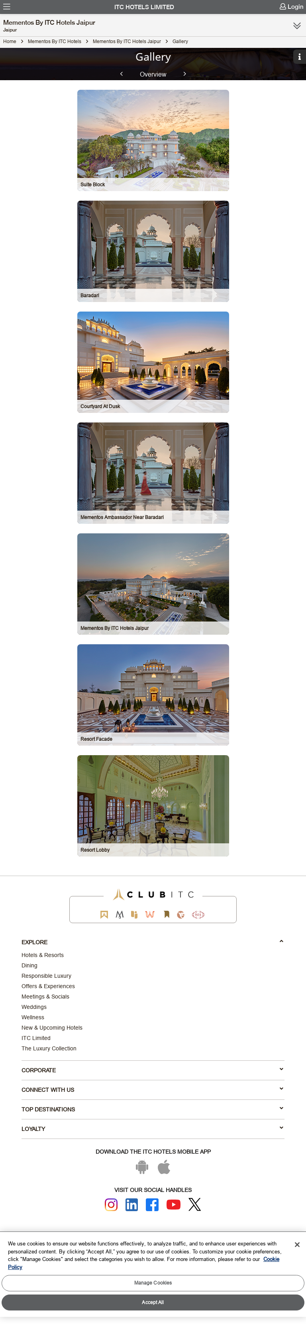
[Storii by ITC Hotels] (166, 914)
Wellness (33, 1017)
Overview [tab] (153, 74)
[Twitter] (194, 1204)
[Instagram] (111, 1204)
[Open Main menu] (6, 7)
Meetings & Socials (45, 996)
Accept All (153, 1302)
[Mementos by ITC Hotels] (120, 914)
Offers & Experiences (48, 986)
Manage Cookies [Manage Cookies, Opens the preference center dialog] (153, 1283)
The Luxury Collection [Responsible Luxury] (49, 1048)
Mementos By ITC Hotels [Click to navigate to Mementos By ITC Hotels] (54, 41)
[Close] (297, 1244)
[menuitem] (6, 7)
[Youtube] (174, 1205)
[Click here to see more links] (297, 25)
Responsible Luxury (46, 976)
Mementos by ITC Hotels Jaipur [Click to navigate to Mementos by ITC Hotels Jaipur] (127, 41)
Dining (29, 965)
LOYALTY (152, 1128)
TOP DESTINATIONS (152, 1109)
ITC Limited (36, 1038)
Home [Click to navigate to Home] (9, 41)
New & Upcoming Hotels (52, 1027)
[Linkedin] (132, 1204)
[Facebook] (152, 1204)
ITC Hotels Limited (144, 7)
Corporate (152, 1070)
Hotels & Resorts (43, 955)
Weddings (34, 1007)
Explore (152, 941)
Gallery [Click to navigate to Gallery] (180, 41)
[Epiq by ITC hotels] (134, 914)
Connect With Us (152, 1089)
